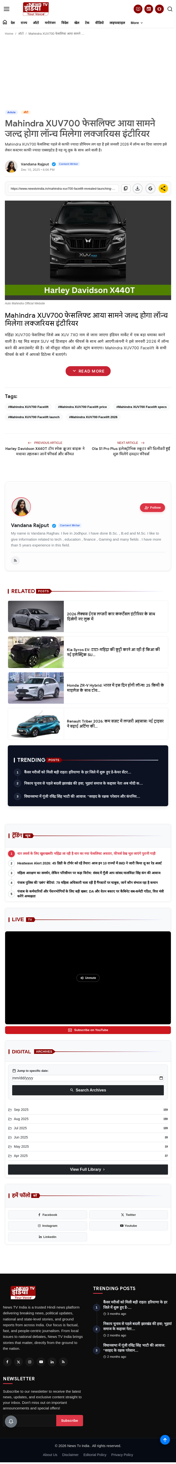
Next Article (131, 443)
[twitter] (128, 1215)
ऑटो (36, 23)
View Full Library (88, 1169)
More (137, 23)
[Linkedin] (52, 1362)
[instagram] (47, 1225)
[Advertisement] (88, 73)
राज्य (24, 23)
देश (13, 23)
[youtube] (128, 1225)
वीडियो (99, 23)
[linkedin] (47, 1237)
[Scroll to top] (165, 1440)
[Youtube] (41, 1362)
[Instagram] (29, 1362)
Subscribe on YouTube (88, 1030)
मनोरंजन (50, 23)
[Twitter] (18, 1362)
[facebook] (47, 1215)
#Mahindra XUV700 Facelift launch (34, 417)
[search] (170, 9)
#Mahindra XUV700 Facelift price (82, 407)
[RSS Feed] (63, 1362)
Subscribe (69, 1421)
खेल (76, 23)
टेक (87, 23)
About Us (50, 1455)
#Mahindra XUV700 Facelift (28, 407)
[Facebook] (7, 1362)
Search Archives (88, 1090)
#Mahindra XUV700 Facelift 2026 (93, 417)
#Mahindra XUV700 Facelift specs (141, 407)
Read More (88, 371)
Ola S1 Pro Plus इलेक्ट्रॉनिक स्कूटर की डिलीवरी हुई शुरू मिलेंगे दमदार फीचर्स (131, 451)
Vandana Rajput (30, 525)
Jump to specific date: (30, 1071)
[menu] (6, 9)
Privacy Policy (122, 1455)
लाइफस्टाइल (117, 23)
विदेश (64, 23)
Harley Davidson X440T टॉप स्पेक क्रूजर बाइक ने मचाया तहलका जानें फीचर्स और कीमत (44, 451)
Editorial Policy (94, 1455)
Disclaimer (70, 1455)
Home (9, 33)
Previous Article (45, 443)
